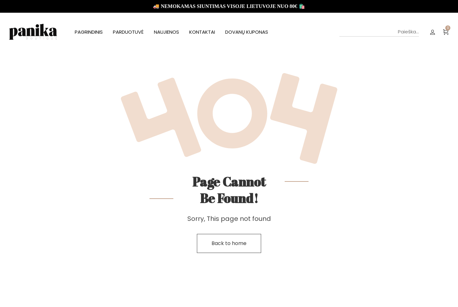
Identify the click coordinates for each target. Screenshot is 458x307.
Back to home (229, 243)
